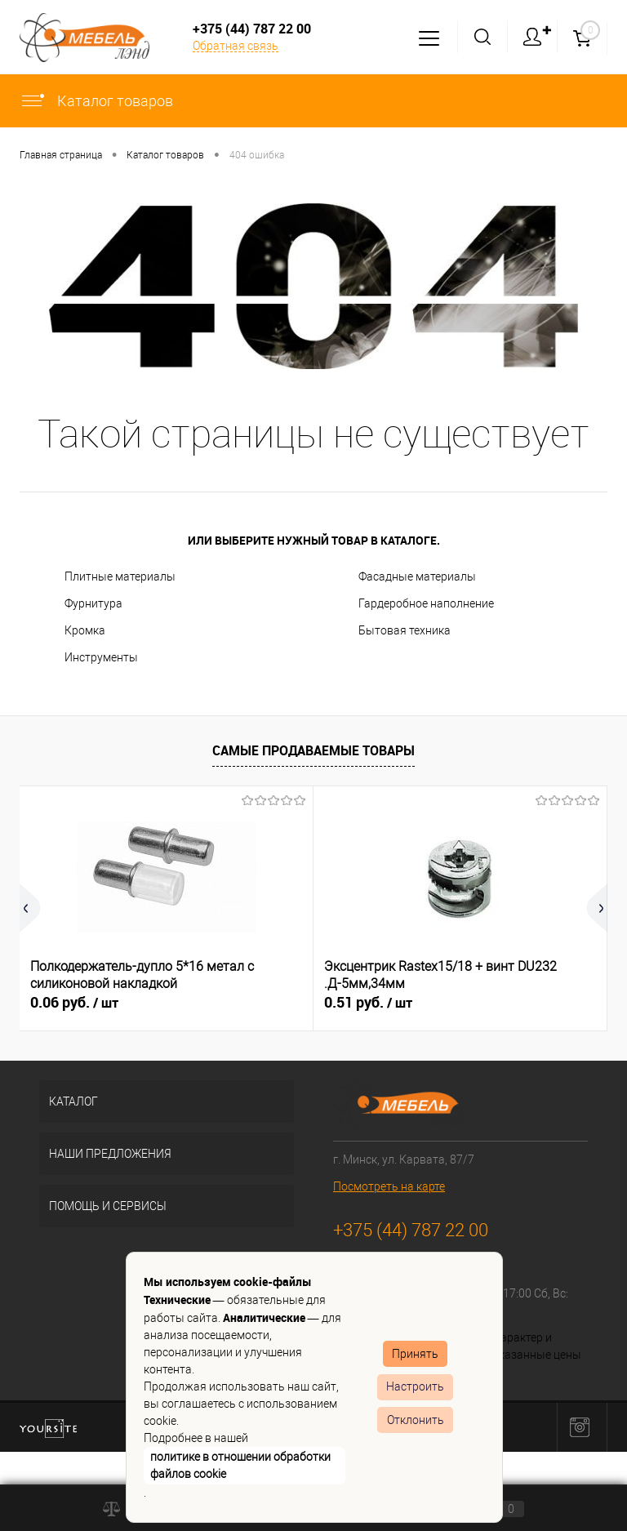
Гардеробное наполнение (426, 603)
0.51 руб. (368, 1003)
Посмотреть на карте (389, 1186)
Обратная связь (235, 45)
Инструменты (101, 657)
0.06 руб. (74, 1003)
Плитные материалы (120, 576)
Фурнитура (93, 603)
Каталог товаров (96, 100)
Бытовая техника (404, 630)
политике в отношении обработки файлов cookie (240, 1465)
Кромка (84, 630)
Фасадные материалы (417, 576)
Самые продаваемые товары (313, 750)
